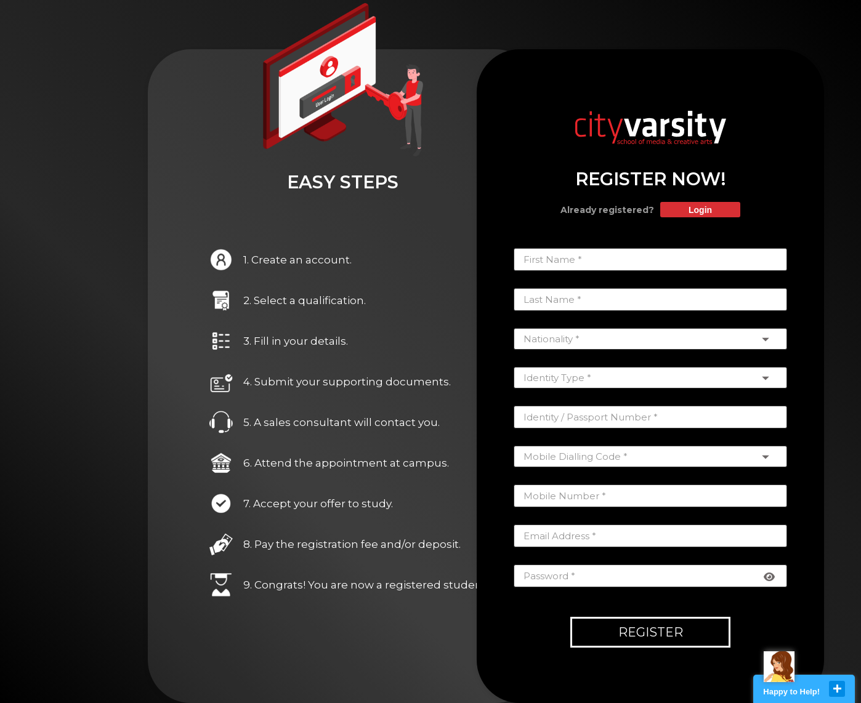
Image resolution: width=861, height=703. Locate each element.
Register (650, 632)
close (837, 689)
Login (700, 210)
